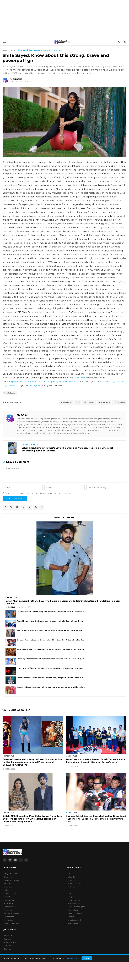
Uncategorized (74, 920)
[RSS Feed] (26, 860)
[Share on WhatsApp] (23, 507)
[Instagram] (21, 860)
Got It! (86, 958)
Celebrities (8, 890)
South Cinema (74, 900)
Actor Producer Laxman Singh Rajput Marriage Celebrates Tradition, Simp (51, 687)
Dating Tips (9, 900)
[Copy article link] (42, 507)
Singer (70, 897)
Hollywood (25, 381)
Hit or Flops (9, 917)
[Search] (119, 42)
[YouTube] (15, 860)
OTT (69, 890)
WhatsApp (103, 402)
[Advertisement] (19, 19)
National (71, 887)
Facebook (64, 402)
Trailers (71, 917)
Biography (8, 877)
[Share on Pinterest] (35, 507)
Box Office (8, 884)
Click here (80, 377)
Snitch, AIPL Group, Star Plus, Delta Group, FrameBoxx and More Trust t (49, 631)
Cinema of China (11, 894)
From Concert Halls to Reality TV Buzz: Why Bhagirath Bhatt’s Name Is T (50, 678)
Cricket (7, 897)
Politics (71, 894)
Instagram (34, 385)
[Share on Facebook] (5, 507)
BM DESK (22, 415)
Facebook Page (108, 381)
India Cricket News (12, 923)
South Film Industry (42, 381)
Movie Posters (74, 880)
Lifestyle (12, 50)
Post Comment (15, 499)
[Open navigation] (4, 42)
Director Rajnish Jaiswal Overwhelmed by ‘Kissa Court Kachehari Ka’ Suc (50, 640)
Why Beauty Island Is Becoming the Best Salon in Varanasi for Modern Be (50, 649)
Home (5, 50)
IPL (69, 874)
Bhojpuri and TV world (64, 381)
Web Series (73, 923)
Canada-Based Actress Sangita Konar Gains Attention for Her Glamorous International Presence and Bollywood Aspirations (32, 762)
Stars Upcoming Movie (78, 907)
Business (8, 887)
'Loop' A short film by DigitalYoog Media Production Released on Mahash (50, 668)
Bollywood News (11, 880)
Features (8, 910)
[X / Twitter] (10, 860)
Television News (75, 913)
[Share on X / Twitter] (11, 507)
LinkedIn (88, 402)
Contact (7, 939)
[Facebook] (5, 860)
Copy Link (119, 402)
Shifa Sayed (11, 393)
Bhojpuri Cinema (11, 874)
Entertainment (10, 907)
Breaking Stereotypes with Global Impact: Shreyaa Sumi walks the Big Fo (50, 659)
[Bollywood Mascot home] (62, 42)
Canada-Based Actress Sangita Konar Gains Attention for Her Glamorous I (51, 612)
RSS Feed (8, 946)
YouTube (13, 385)
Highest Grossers (11, 913)
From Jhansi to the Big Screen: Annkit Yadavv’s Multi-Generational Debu (50, 621)
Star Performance (75, 904)
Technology (73, 910)
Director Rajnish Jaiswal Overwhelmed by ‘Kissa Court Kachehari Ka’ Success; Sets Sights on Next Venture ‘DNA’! (96, 819)
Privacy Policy (73, 958)
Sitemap (7, 949)
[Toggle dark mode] (124, 42)
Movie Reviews (74, 884)
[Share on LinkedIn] (17, 507)
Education (8, 904)
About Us (8, 936)
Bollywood (13, 381)
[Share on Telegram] (29, 507)
